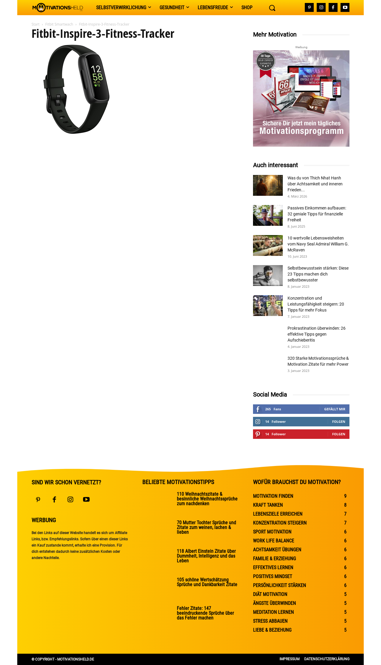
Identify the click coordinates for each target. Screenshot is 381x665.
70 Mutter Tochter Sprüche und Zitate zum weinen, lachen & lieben (206, 527)
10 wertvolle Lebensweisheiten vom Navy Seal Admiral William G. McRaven (318, 244)
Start (36, 24)
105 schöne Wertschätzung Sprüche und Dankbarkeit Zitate (207, 582)
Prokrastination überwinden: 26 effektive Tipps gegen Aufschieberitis (317, 334)
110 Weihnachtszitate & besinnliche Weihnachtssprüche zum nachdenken (207, 498)
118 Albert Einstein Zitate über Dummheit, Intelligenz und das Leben (206, 556)
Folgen (338, 421)
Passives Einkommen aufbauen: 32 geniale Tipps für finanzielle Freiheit (317, 214)
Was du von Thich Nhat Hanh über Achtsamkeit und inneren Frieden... (315, 184)
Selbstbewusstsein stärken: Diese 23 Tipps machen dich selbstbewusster (318, 274)
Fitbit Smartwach (59, 24)
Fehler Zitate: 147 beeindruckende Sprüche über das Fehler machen (205, 613)
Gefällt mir (334, 409)
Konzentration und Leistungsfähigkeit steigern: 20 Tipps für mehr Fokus (316, 304)
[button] (272, 7)
